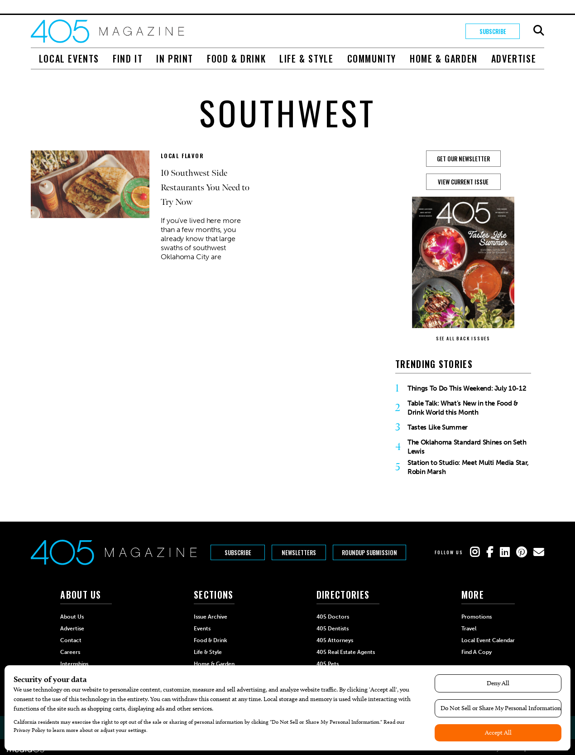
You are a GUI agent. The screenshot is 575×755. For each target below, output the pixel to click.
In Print (174, 58)
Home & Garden (444, 58)
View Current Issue (463, 181)
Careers (70, 652)
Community (371, 58)
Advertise (513, 58)
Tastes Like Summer (437, 427)
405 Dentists (332, 628)
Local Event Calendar (488, 640)
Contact (70, 640)
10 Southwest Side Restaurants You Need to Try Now (205, 188)
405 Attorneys (334, 640)
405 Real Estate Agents (345, 652)
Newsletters (299, 552)
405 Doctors (332, 617)
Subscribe (492, 31)
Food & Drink (236, 58)
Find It (128, 58)
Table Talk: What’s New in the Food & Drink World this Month (462, 407)
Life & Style (306, 58)
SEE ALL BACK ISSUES (463, 338)
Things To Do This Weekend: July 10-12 (466, 388)
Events (202, 628)
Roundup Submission (369, 552)
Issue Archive (210, 617)
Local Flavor (182, 156)
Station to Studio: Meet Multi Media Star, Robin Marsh (468, 467)
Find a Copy (476, 652)
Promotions (476, 617)
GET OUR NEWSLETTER (463, 158)
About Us (72, 617)
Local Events (69, 58)
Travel (468, 628)
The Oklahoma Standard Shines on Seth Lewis (467, 446)
